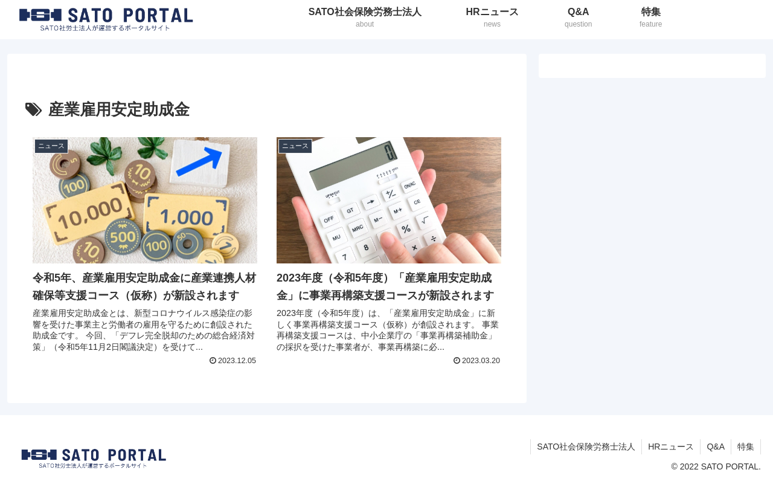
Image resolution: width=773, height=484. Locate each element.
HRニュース (671, 446)
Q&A (716, 446)
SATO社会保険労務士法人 (586, 446)
